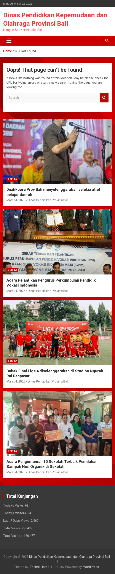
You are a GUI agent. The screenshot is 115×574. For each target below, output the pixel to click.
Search (104, 98)
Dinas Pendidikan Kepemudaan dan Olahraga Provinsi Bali (69, 557)
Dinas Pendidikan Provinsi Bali (48, 200)
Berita (12, 179)
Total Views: (12, 528)
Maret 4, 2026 (15, 200)
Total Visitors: (13, 536)
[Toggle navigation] (9, 41)
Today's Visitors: (15, 513)
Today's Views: (14, 505)
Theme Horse (39, 567)
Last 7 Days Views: (17, 521)
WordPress (91, 567)
